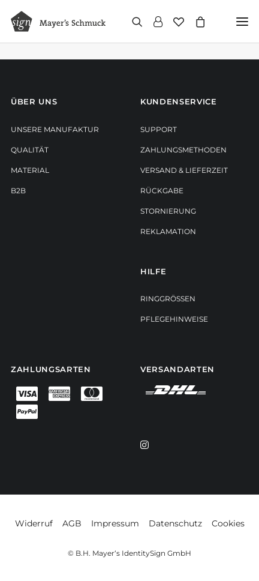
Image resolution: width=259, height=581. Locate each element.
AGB (72, 523)
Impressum (115, 523)
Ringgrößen (167, 298)
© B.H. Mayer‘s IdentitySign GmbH (129, 553)
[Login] (152, 21)
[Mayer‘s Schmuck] (58, 21)
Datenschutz (175, 523)
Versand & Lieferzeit (184, 170)
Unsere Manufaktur (55, 129)
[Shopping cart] (195, 21)
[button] (242, 21)
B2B (18, 190)
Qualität (30, 149)
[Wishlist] (173, 21)
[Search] (132, 21)
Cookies (228, 523)
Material (30, 170)
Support (158, 129)
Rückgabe (161, 190)
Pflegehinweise (174, 319)
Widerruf (34, 523)
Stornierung (168, 210)
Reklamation (168, 231)
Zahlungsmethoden (183, 149)
